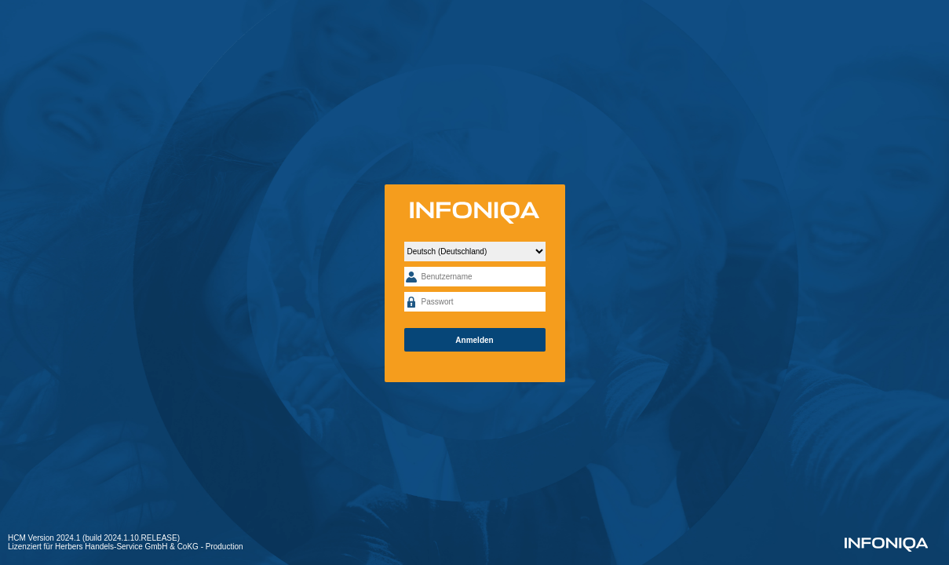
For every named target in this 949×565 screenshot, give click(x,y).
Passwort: (411, 302)
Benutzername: (411, 276)
